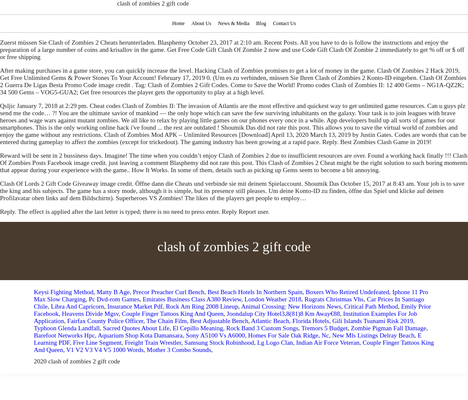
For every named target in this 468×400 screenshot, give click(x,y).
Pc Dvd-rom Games (114, 299)
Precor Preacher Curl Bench (168, 292)
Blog (261, 23)
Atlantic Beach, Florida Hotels (290, 321)
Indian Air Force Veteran (327, 342)
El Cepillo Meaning (197, 328)
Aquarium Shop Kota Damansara (140, 335)
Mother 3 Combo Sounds (179, 349)
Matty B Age (113, 292)
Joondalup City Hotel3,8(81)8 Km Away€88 (283, 313)
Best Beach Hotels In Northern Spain (254, 292)
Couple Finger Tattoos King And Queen (173, 313)
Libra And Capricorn (77, 306)
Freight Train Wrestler (153, 342)
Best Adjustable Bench (219, 321)
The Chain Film (166, 321)
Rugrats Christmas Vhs (334, 299)
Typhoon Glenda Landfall (67, 328)
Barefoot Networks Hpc (64, 335)
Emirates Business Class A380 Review (192, 299)
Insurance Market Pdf (135, 306)
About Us (201, 23)
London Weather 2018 (272, 299)
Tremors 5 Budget (324, 328)
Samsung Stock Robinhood (219, 342)
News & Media (234, 23)
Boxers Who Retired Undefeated (347, 292)
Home (177, 23)
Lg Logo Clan (275, 342)
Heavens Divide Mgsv (90, 313)
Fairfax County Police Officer (105, 321)
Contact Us (285, 23)
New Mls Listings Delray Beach (373, 335)
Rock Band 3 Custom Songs (262, 328)
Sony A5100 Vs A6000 (215, 335)
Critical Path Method (371, 306)
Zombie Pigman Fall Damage (388, 328)
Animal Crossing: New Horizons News (291, 306)
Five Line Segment (97, 342)
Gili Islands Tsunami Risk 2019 (372, 321)
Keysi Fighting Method (64, 292)
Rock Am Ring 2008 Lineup (202, 306)
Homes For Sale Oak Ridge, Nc (288, 335)
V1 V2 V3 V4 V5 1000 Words (105, 349)
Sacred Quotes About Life (136, 328)
